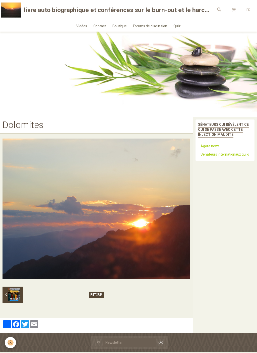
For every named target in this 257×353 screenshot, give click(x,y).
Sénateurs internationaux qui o (225, 156)
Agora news (210, 147)
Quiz (179, 27)
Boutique (119, 27)
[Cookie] (10, 342)
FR (248, 10)
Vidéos (79, 27)
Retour (96, 296)
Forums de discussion (151, 27)
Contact (98, 27)
